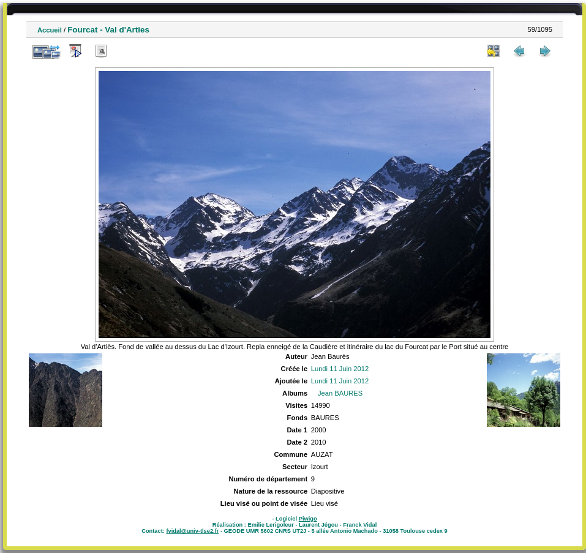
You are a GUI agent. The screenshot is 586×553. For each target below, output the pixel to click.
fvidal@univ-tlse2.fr (192, 531)
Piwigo (308, 519)
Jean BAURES (340, 393)
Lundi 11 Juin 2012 (340, 368)
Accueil (49, 30)
